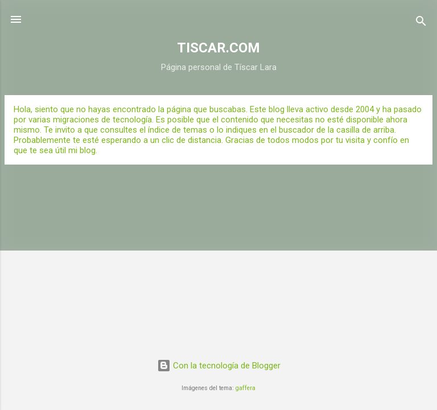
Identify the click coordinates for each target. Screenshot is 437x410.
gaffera (245, 388)
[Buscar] (421, 23)
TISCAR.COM (218, 48)
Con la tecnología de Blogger (219, 365)
